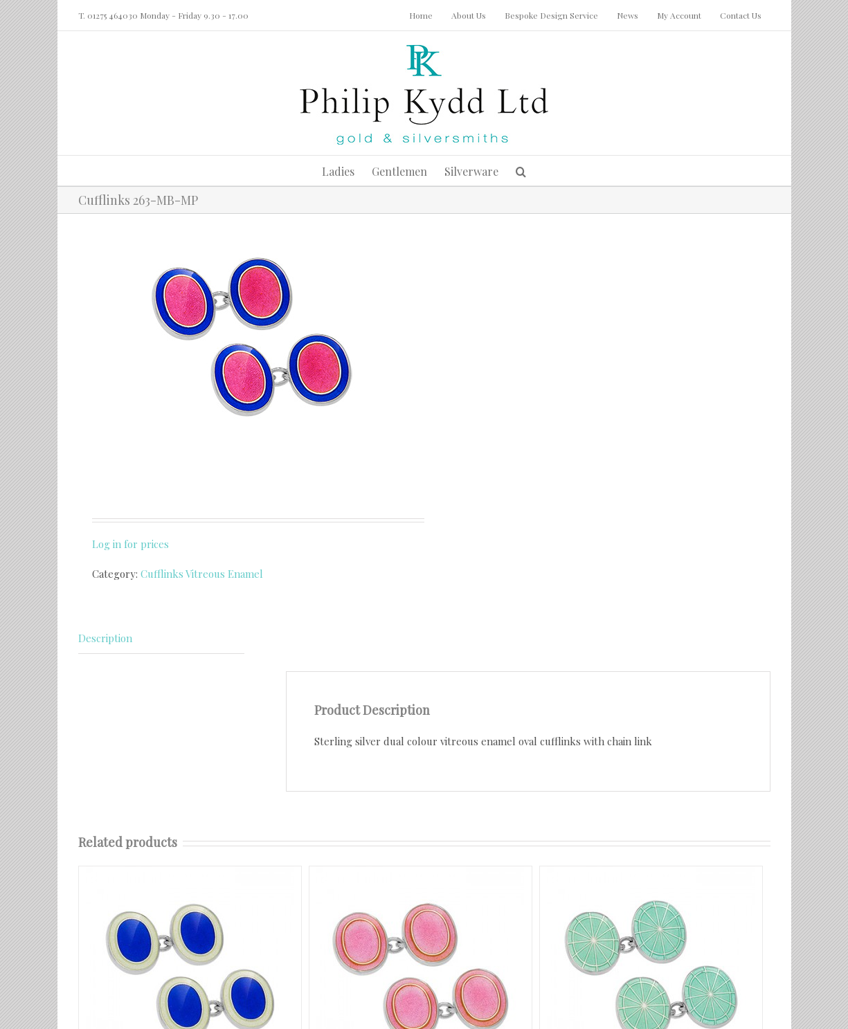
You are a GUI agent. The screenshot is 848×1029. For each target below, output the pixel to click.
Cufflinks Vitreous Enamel (202, 574)
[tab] (161, 638)
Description (105, 638)
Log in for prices (130, 544)
